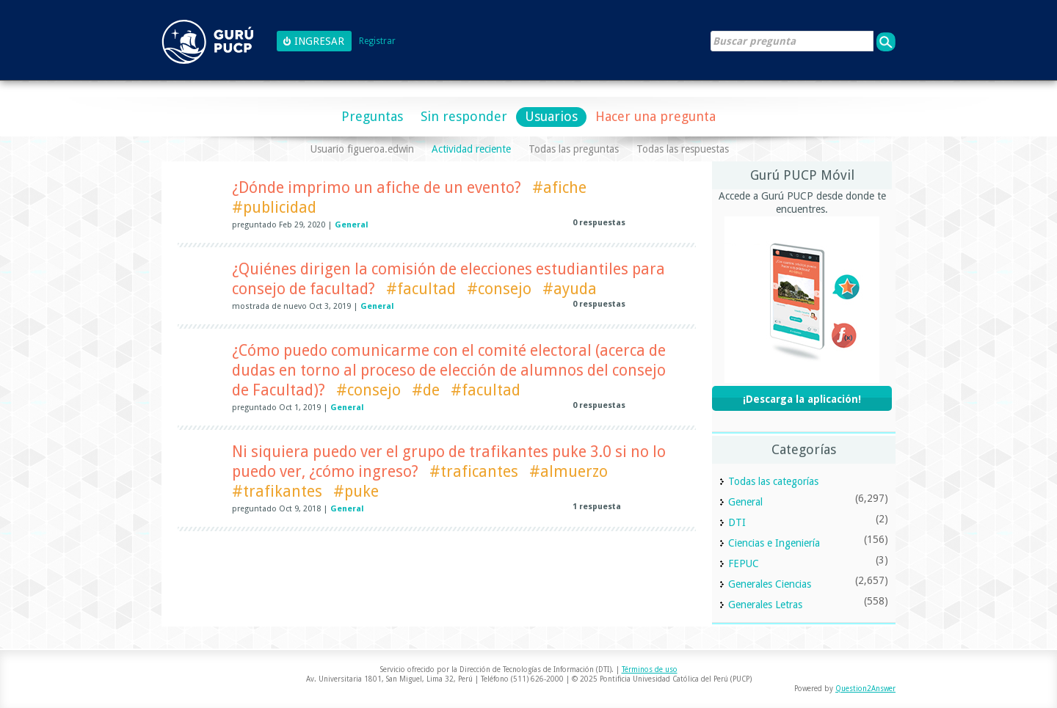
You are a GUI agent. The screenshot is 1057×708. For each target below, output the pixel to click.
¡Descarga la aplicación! (802, 399)
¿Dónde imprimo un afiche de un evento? (376, 187)
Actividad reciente (471, 149)
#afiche (559, 187)
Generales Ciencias (769, 584)
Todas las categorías (773, 481)
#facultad (421, 289)
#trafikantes (277, 491)
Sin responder (464, 116)
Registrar (377, 41)
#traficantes (473, 471)
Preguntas (372, 116)
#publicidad (274, 207)
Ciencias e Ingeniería (774, 543)
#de (426, 390)
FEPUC (743, 563)
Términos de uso (650, 669)
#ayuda (569, 289)
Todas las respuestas (682, 149)
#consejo (499, 289)
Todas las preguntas (573, 149)
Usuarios (551, 116)
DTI (737, 522)
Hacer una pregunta (655, 116)
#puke (356, 491)
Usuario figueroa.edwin (362, 149)
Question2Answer (865, 689)
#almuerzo (568, 471)
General (351, 225)
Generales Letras (765, 604)
